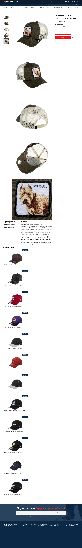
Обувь (48, 7)
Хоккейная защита (14, 5)
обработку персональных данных (52, 516)
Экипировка (24, 7)
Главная (5, 11)
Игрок (5, 5)
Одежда (42, 7)
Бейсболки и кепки (26, 11)
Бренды (69, 7)
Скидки (76, 7)
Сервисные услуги (40, 5)
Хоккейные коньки (15, 7)
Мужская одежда (17, 11)
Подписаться (60, 513)
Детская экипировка (28, 5)
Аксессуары (33, 7)
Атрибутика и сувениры (59, 7)
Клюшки (5, 7)
